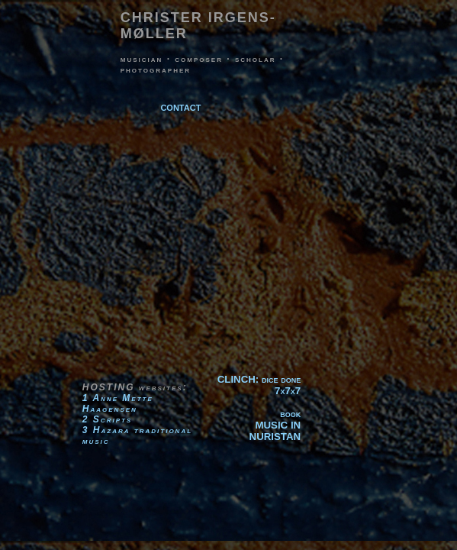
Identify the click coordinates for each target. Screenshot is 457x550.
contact (180, 106)
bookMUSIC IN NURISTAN (275, 425)
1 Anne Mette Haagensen (117, 403)
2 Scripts (107, 419)
